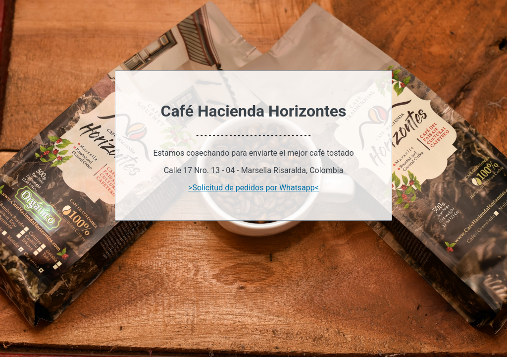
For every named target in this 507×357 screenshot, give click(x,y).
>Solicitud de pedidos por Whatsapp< (253, 187)
